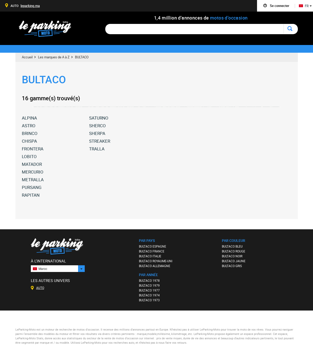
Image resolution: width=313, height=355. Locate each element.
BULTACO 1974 (149, 295)
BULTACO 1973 (149, 300)
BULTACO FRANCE (151, 251)
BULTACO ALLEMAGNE (154, 266)
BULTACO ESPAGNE (152, 246)
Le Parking (48, 30)
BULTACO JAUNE (233, 261)
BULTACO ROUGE (233, 251)
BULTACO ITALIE (150, 256)
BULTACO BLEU (232, 246)
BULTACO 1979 (149, 285)
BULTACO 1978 (149, 280)
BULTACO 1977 (149, 290)
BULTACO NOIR (232, 256)
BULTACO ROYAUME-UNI (155, 261)
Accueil (27, 57)
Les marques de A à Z (54, 57)
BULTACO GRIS (232, 266)
